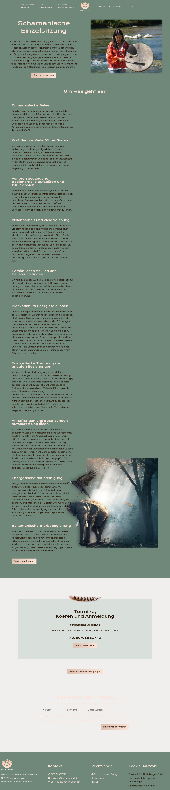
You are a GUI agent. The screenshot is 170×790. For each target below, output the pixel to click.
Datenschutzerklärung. (67, 717)
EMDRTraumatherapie (46, 6)
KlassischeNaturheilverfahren (66, 6)
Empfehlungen (115, 6)
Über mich (100, 6)
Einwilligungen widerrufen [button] (142, 786)
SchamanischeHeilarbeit (27, 6)
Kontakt (130, 6)
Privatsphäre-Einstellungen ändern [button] (147, 774)
